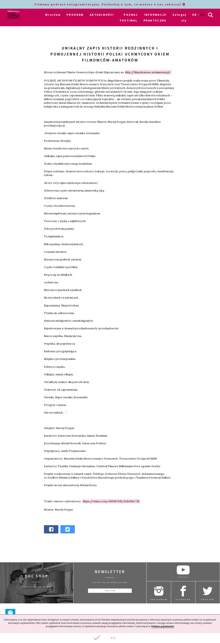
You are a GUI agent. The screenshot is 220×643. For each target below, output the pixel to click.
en (194, 15)
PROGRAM (75, 15)
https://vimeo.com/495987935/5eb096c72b (111, 501)
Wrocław (53, 15)
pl (203, 15)
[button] (110, 638)
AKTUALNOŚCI (102, 15)
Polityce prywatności (162, 626)
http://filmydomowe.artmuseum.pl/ (148, 72)
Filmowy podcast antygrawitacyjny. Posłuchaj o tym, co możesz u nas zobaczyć (110, 4)
